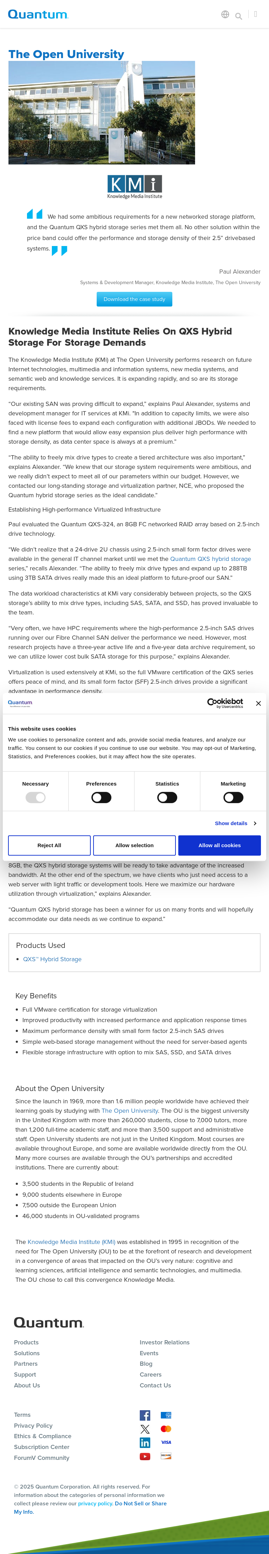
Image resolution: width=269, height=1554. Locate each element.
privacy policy (95, 1503)
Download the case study (134, 299)
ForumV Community (41, 1457)
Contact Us (155, 1385)
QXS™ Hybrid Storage (52, 959)
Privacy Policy (33, 1425)
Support (25, 1374)
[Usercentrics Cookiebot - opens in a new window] (212, 703)
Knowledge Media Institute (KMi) (71, 1241)
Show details (231, 823)
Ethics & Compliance (42, 1436)
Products (26, 1342)
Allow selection (134, 845)
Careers (151, 1374)
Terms (22, 1414)
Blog (146, 1363)
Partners (26, 1363)
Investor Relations (165, 1342)
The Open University (130, 1110)
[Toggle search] (239, 14)
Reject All (49, 845)
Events (149, 1353)
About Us (27, 1385)
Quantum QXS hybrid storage (210, 558)
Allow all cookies (220, 845)
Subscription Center (41, 1446)
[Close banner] (258, 703)
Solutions (27, 1353)
